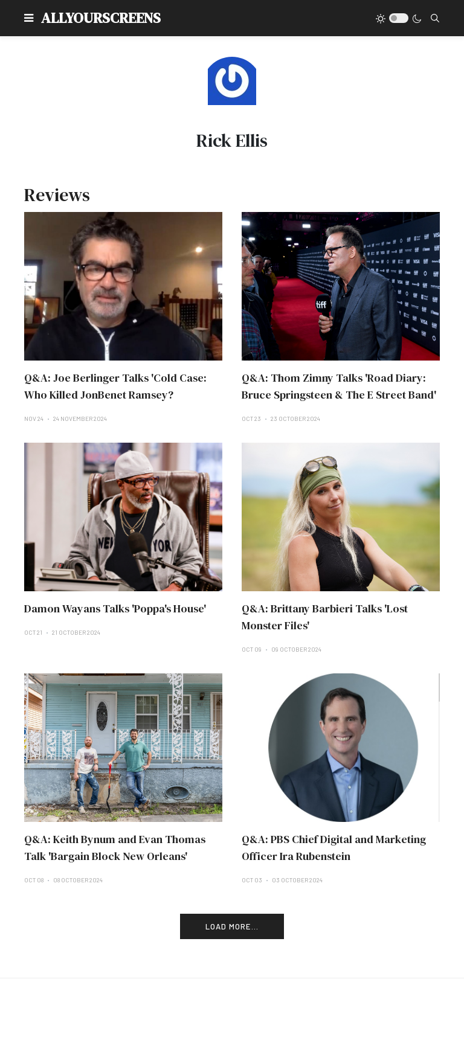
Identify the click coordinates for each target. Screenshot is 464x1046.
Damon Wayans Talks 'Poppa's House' (115, 608)
